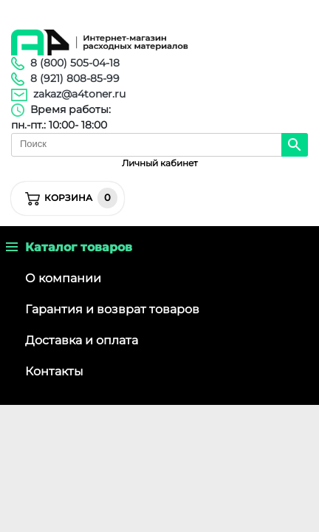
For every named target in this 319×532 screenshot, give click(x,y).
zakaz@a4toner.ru (79, 93)
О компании (63, 278)
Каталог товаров (69, 247)
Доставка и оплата (81, 340)
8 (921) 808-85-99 (75, 78)
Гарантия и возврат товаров (112, 309)
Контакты (54, 371)
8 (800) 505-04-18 (75, 62)
